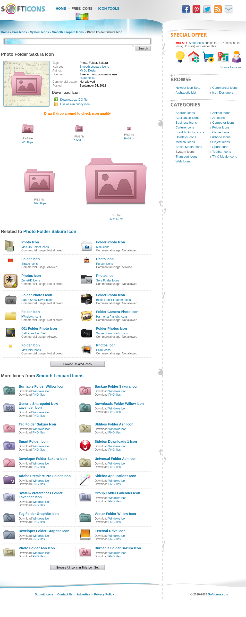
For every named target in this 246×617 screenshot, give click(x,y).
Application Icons (187, 118)
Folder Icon (30, 259)
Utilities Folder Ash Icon (114, 424)
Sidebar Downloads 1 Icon (116, 441)
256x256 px (116, 218)
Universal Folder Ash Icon (115, 459)
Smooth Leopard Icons (68, 32)
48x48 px (27, 142)
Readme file (87, 78)
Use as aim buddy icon (75, 104)
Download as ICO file (74, 99)
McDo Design (88, 70)
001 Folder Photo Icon (39, 328)
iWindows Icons (31, 316)
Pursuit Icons (104, 263)
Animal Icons (221, 113)
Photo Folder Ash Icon (37, 548)
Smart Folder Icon (33, 441)
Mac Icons (103, 247)
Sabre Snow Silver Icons (37, 300)
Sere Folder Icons (107, 280)
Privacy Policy (104, 594)
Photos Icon (31, 276)
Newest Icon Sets (188, 87)
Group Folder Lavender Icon (117, 493)
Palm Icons (103, 350)
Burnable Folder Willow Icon (41, 386)
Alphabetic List (186, 92)
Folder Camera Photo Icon (117, 312)
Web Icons (183, 161)
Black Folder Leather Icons (113, 300)
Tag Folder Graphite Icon (39, 514)
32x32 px (79, 140)
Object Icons (221, 142)
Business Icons (186, 122)
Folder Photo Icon (110, 242)
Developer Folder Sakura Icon (43, 459)
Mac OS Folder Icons (35, 247)
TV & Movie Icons (224, 156)
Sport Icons (220, 147)
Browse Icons (228, 67)
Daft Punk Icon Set (33, 333)
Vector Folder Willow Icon (115, 514)
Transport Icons (186, 156)
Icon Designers (222, 92)
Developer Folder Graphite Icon (44, 531)
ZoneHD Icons (30, 280)
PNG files (39, 394)
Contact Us (65, 594)
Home (61, 8)
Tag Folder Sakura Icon (37, 424)
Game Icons (220, 132)
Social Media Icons (189, 147)
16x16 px (129, 138)
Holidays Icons (186, 137)
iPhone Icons (221, 137)
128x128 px (39, 203)
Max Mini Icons (31, 350)
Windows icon (42, 391)
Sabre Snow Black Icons (112, 333)
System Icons (39, 32)
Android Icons (185, 113)
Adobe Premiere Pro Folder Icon (45, 476)
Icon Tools (108, 8)
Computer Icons (223, 122)
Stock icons (196, 43)
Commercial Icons (225, 87)
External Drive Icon (110, 531)
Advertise (83, 594)
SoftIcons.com (218, 594)
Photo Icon (30, 242)
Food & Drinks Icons (190, 132)
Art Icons (218, 118)
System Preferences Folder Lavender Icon (41, 495)
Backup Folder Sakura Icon (117, 386)
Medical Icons (185, 142)
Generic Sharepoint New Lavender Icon (38, 405)
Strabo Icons (29, 263)
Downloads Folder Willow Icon (119, 404)
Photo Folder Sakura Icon (49, 231)
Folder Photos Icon (36, 295)
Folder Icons (221, 127)
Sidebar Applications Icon (115, 476)
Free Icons (82, 8)
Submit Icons (44, 594)
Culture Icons (185, 127)
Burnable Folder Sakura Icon (118, 548)
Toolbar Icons (221, 151)
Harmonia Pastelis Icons (111, 316)
